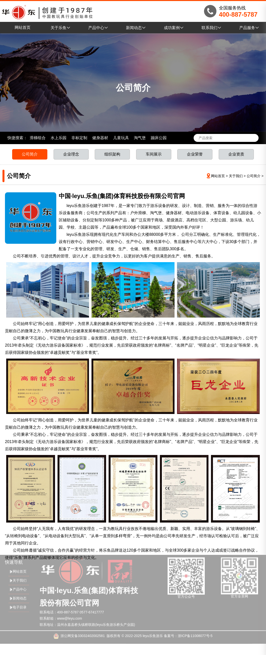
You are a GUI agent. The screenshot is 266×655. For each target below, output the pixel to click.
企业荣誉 (195, 154)
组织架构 (112, 154)
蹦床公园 (159, 138)
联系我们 (211, 28)
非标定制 (79, 138)
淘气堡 (140, 138)
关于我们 (236, 176)
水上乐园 (58, 138)
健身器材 (100, 138)
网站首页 (22, 27)
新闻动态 (136, 28)
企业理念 (71, 154)
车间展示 (154, 154)
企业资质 (236, 154)
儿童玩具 (121, 138)
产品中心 (98, 28)
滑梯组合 (38, 138)
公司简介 (30, 154)
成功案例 (174, 28)
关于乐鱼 (60, 28)
